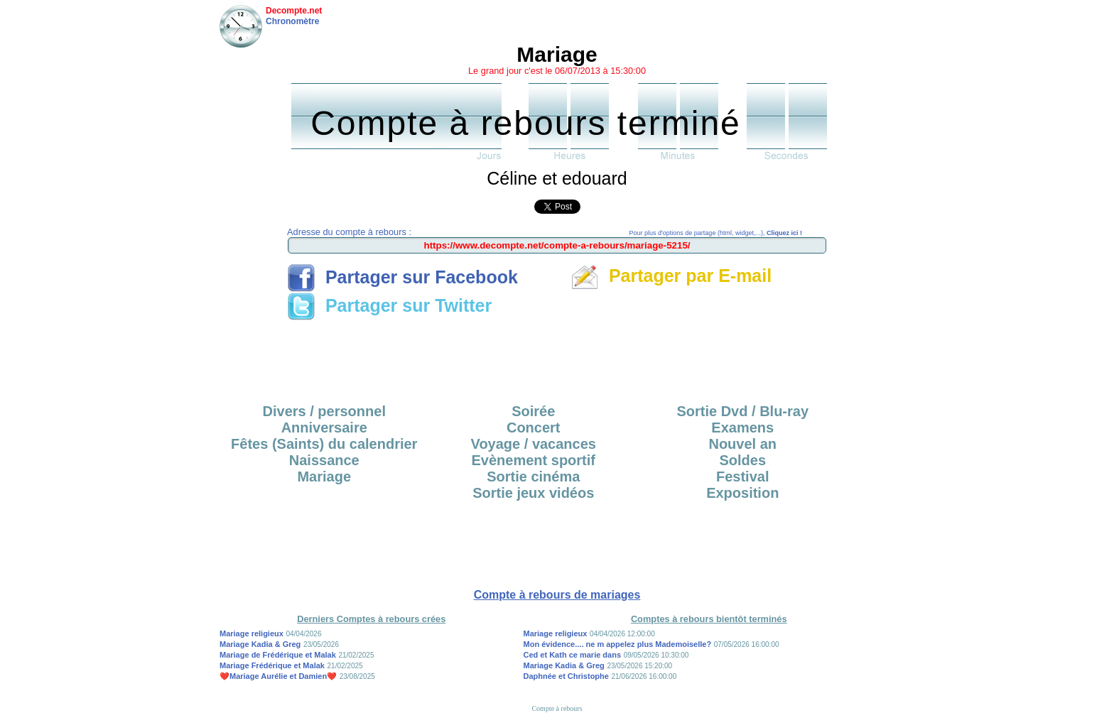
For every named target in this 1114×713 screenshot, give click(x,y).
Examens (742, 427)
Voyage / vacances (533, 444)
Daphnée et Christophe (566, 676)
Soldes (742, 460)
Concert (534, 427)
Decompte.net (294, 11)
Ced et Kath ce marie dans (573, 655)
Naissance (324, 460)
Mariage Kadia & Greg (260, 644)
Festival (742, 476)
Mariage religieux (251, 633)
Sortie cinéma (533, 476)
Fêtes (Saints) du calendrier (324, 444)
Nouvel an (742, 444)
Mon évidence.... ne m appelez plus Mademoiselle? (618, 644)
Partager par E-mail (671, 275)
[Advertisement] (557, 357)
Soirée (533, 411)
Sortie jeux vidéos (533, 493)
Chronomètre (292, 21)
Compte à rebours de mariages (557, 595)
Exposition (742, 493)
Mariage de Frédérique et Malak (278, 655)
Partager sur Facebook (402, 277)
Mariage (324, 476)
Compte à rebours (556, 708)
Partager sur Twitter (389, 305)
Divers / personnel (324, 411)
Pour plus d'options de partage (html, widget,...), (715, 232)
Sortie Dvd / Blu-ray (742, 411)
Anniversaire (324, 427)
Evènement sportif (533, 460)
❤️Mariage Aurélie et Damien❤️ (278, 676)
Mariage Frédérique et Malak (272, 665)
